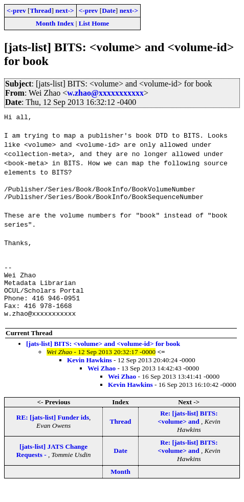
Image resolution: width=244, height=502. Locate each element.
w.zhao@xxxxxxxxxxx (105, 93)
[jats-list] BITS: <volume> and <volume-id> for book (103, 359)
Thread (40, 10)
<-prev (16, 10)
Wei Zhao (101, 383)
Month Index (55, 23)
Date (109, 10)
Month (120, 487)
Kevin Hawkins (89, 375)
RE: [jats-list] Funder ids (52, 432)
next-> (64, 10)
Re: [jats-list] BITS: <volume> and (188, 433)
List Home (94, 23)
